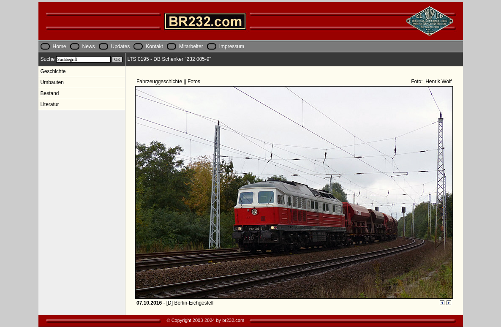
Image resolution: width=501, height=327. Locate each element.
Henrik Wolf (438, 81)
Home (59, 46)
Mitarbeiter (191, 46)
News (88, 46)
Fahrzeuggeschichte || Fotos (168, 81)
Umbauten (52, 82)
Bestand (50, 93)
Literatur (50, 104)
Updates (120, 46)
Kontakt (154, 46)
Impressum (231, 46)
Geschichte (53, 71)
